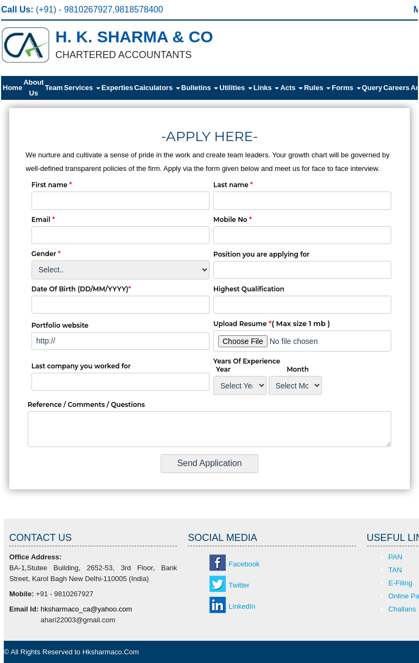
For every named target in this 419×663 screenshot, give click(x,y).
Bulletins (200, 88)
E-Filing (400, 583)
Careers (396, 88)
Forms (346, 88)
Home (12, 88)
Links (266, 88)
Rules (317, 88)
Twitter (238, 585)
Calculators (157, 88)
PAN (396, 557)
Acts (291, 88)
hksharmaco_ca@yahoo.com (86, 609)
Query (372, 88)
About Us (33, 87)
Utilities (235, 88)
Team (54, 88)
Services (82, 88)
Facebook (243, 564)
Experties (117, 88)
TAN (395, 570)
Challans (402, 609)
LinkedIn (241, 606)
